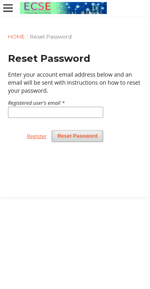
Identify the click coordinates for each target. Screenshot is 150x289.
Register (36, 136)
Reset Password (77, 136)
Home (16, 36)
